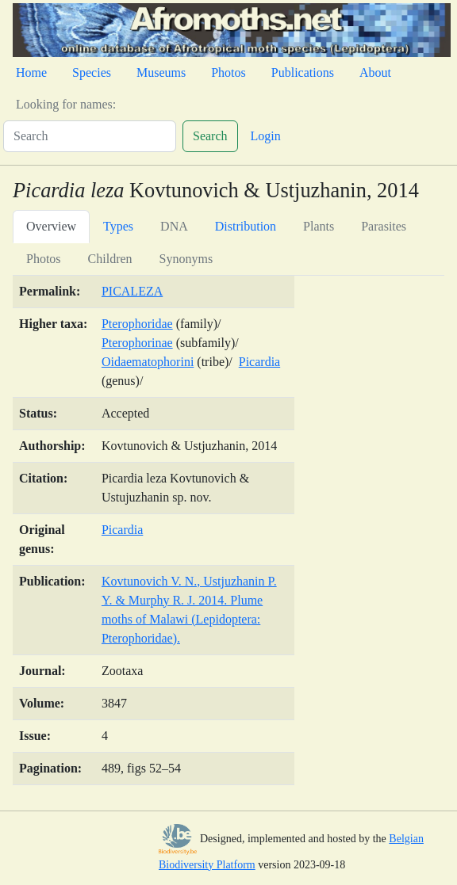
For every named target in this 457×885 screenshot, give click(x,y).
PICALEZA (132, 291)
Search (210, 136)
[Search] (89, 136)
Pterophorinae (137, 342)
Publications (302, 72)
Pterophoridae (137, 323)
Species (91, 72)
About (375, 72)
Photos (228, 72)
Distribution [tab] (245, 226)
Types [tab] (118, 226)
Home (31, 72)
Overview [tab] (51, 226)
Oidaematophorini (148, 361)
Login (266, 136)
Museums (161, 72)
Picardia (259, 361)
